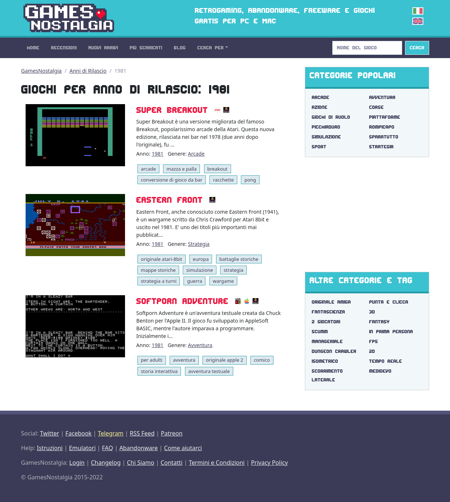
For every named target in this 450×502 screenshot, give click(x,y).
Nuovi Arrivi (103, 47)
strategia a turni (159, 281)
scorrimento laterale (327, 375)
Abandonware (138, 448)
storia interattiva (159, 371)
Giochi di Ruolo (331, 117)
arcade (148, 169)
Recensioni (64, 47)
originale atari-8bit (161, 259)
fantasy (379, 321)
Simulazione (326, 137)
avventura (184, 360)
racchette (223, 179)
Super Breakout (172, 110)
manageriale (327, 341)
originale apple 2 (224, 360)
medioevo (380, 371)
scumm (320, 331)
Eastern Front (169, 200)
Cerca (417, 47)
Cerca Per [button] (210, 47)
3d (372, 312)
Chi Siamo (140, 463)
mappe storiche (158, 270)
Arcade (196, 153)
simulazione (199, 270)
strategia (233, 270)
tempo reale (385, 361)
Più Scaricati (146, 47)
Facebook (78, 433)
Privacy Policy (269, 463)
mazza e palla (182, 169)
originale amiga (331, 302)
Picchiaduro (326, 127)
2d (372, 351)
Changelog (106, 463)
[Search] (367, 48)
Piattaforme (384, 117)
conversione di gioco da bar (171, 179)
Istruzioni (50, 448)
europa (201, 259)
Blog (180, 47)
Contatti (171, 463)
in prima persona (391, 331)
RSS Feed (142, 433)
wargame (223, 281)
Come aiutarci (183, 448)
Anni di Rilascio (87, 70)
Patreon (171, 433)
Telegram (111, 433)
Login (77, 463)
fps (373, 341)
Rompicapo (381, 127)
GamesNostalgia (41, 70)
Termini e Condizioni (217, 463)
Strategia (198, 243)
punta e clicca (388, 302)
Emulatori (82, 448)
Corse (376, 107)
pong (250, 179)
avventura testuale (209, 371)
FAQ (107, 448)
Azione (320, 107)
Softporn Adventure (182, 301)
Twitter (49, 433)
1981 (157, 153)
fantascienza (328, 312)
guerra (194, 281)
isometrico (325, 361)
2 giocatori (326, 321)
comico (262, 360)
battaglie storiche (238, 259)
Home (33, 47)
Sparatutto (383, 137)
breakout (217, 169)
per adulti (151, 360)
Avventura (200, 345)
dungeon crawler (334, 351)
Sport (319, 146)
